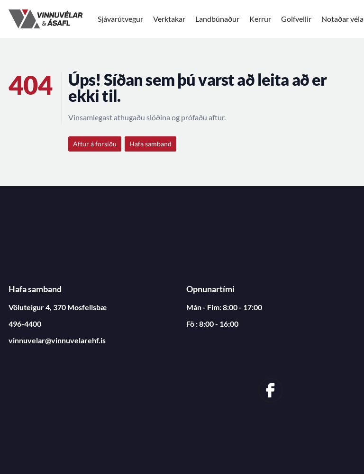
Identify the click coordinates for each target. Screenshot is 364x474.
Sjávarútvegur (120, 18)
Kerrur (260, 18)
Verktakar (169, 18)
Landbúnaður (217, 18)
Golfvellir (296, 18)
